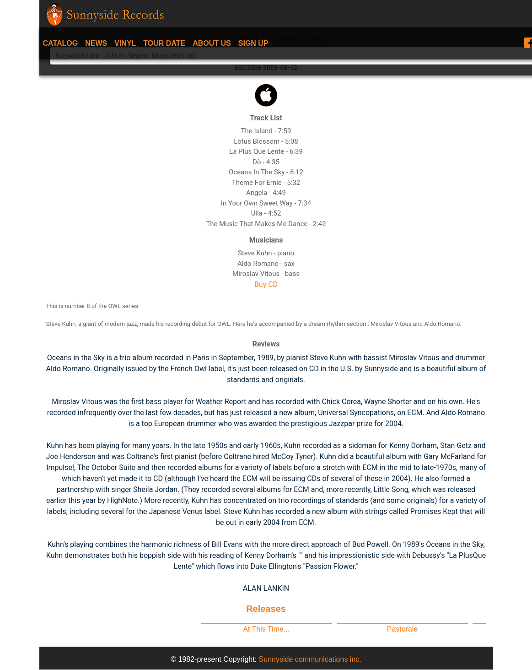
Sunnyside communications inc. (310, 659)
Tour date (164, 43)
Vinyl (125, 43)
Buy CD (266, 284)
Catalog (60, 43)
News (96, 43)
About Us (212, 43)
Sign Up (253, 43)
